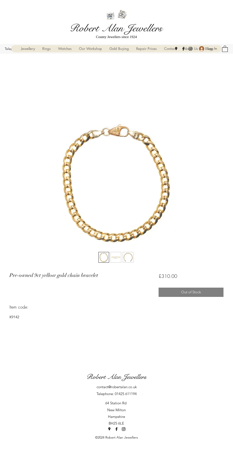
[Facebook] (183, 48)
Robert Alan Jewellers (116, 28)
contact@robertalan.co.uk (117, 387)
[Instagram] (190, 48)
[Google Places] (176, 48)
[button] (225, 48)
